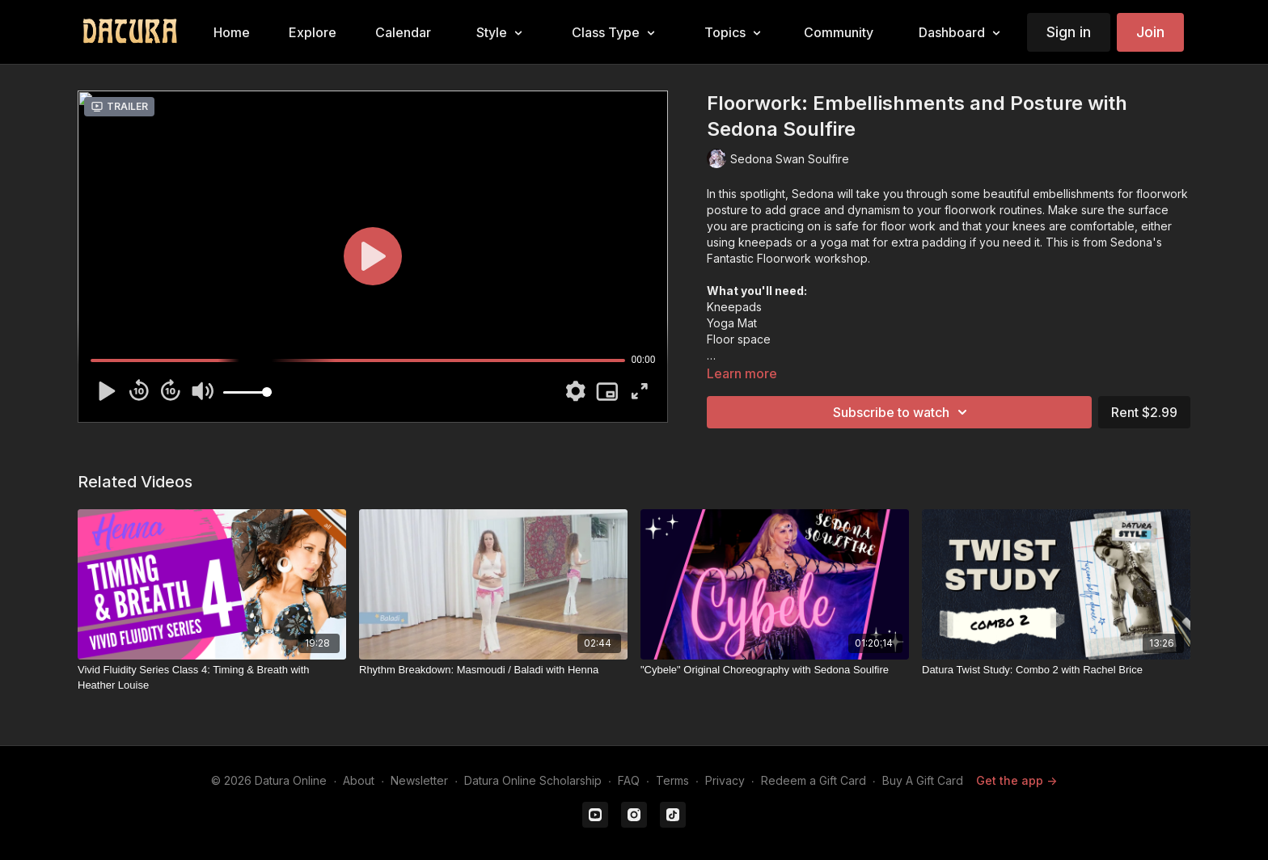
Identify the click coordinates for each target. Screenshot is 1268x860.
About (358, 780)
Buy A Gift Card (922, 780)
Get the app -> (1016, 780)
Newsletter (419, 780)
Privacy (725, 780)
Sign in (1068, 31)
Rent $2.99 (1144, 412)
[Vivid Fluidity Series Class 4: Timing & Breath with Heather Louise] (212, 677)
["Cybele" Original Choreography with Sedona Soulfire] (774, 670)
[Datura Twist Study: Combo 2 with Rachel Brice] (1056, 670)
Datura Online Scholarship (533, 780)
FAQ (629, 780)
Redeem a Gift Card (813, 780)
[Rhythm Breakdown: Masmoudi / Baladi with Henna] (493, 670)
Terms (672, 780)
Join (1150, 31)
